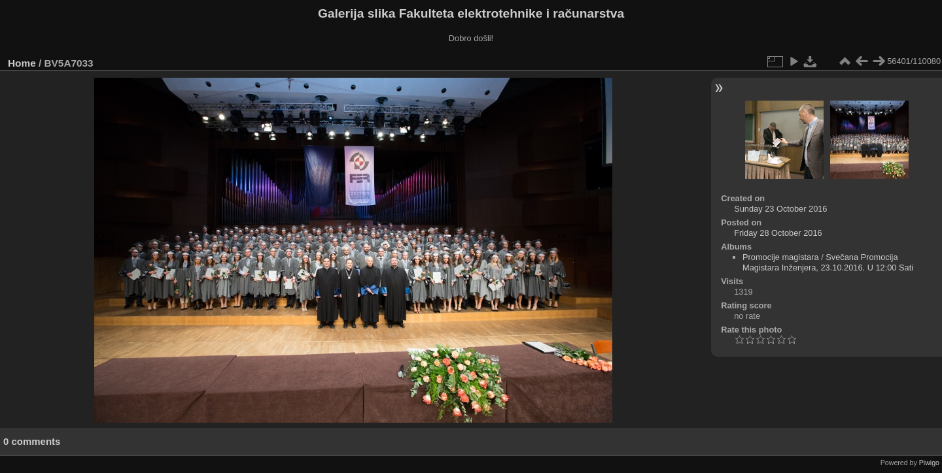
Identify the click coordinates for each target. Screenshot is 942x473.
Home (22, 63)
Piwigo (929, 462)
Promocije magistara (780, 257)
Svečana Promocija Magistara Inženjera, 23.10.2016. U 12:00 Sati (827, 262)
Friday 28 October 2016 (778, 233)
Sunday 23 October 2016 (780, 209)
